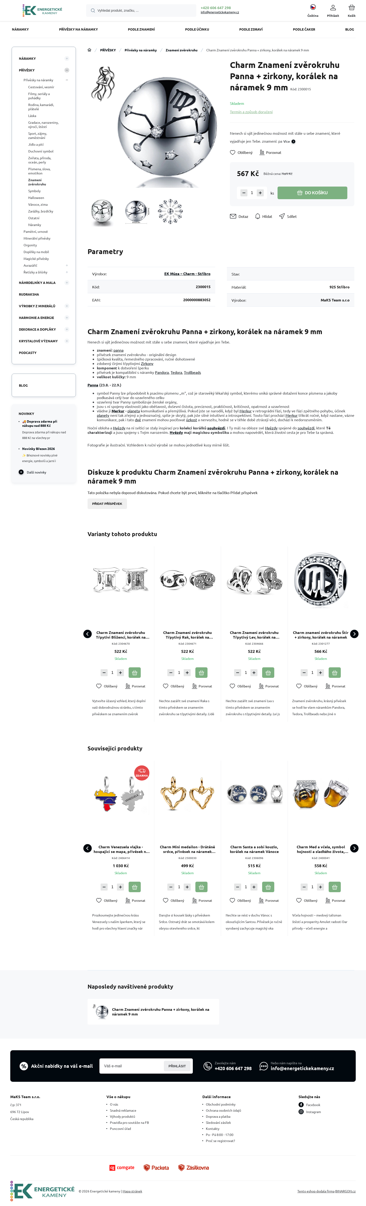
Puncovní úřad (120, 1128)
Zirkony (147, 363)
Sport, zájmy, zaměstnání (37, 135)
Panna (93, 384)
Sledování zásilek (218, 1122)
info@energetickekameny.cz (220, 12)
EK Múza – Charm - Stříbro (187, 273)
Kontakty (212, 1128)
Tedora (176, 372)
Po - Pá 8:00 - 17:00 (219, 1134)
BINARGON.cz (345, 1191)
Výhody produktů (122, 1116)
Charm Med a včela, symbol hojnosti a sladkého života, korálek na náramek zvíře (321, 849)
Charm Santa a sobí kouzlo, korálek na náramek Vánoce (254, 849)
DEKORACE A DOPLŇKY (37, 329)
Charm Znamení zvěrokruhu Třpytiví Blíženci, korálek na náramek (121, 635)
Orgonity (30, 245)
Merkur (118, 410)
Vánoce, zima (38, 204)
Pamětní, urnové (36, 231)
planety (103, 415)
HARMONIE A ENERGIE (36, 317)
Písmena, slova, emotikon (39, 171)
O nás (114, 1104)
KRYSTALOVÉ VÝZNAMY (38, 341)
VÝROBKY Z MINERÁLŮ (37, 306)
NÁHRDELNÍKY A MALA (37, 282)
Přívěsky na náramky (141, 50)
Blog (23, 385)
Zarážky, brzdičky (40, 211)
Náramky (34, 225)
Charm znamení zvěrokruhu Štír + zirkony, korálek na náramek (321, 635)
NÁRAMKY (27, 58)
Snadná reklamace (123, 1110)
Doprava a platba (218, 1116)
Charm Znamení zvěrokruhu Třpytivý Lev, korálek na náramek (254, 635)
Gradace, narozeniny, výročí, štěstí (43, 124)
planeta (133, 410)
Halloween (36, 197)
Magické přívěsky (36, 258)
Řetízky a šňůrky (35, 272)
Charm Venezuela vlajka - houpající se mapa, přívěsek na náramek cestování (121, 849)
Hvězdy (119, 427)
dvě (138, 419)
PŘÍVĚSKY (108, 50)
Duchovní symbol (40, 151)
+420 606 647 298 (216, 7)
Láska (32, 115)
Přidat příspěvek (107, 504)
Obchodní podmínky (221, 1104)
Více (286, 141)
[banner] (42, 11)
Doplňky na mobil (36, 252)
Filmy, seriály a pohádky (39, 96)
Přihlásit (177, 1066)
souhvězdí (216, 427)
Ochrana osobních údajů (223, 1110)
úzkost (191, 419)
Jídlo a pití (36, 144)
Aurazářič (30, 265)
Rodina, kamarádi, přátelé (41, 107)
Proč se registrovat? (220, 1141)
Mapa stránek (132, 1191)
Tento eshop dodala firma (315, 1191)
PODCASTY (27, 352)
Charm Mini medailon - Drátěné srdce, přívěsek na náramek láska (187, 849)
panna (118, 350)
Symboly (34, 191)
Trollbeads (192, 372)
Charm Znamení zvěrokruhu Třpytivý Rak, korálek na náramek (187, 635)
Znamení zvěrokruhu (181, 50)
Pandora (162, 372)
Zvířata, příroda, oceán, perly (39, 160)
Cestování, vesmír (41, 87)
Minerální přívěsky (37, 238)
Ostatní (33, 218)
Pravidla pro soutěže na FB (129, 1122)
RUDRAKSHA (29, 294)
